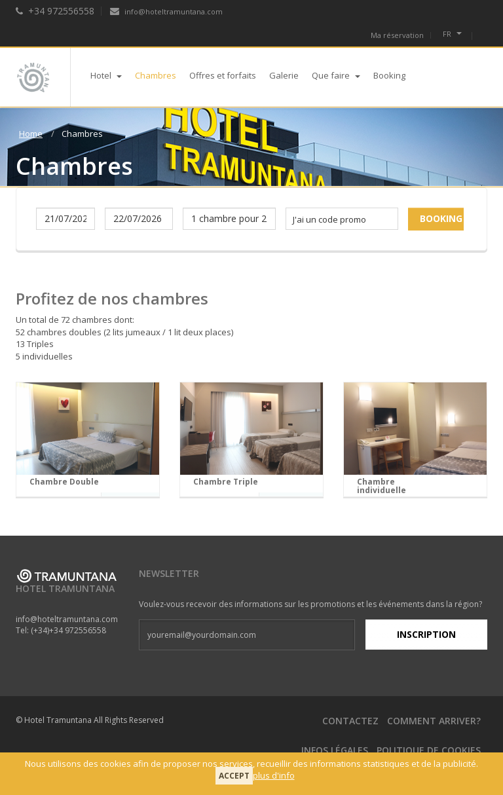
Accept (234, 775)
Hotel (106, 75)
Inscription (426, 634)
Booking (389, 75)
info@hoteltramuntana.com (166, 11)
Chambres (155, 75)
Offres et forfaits (222, 75)
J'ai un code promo (329, 219)
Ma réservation (397, 35)
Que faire (336, 75)
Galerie (284, 75)
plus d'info (274, 775)
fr (452, 34)
